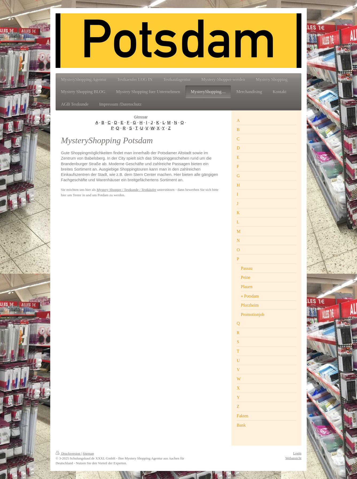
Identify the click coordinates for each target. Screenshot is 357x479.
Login (297, 453)
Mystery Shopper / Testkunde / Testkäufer (126, 190)
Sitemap (88, 453)
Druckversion (68, 453)
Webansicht (293, 458)
